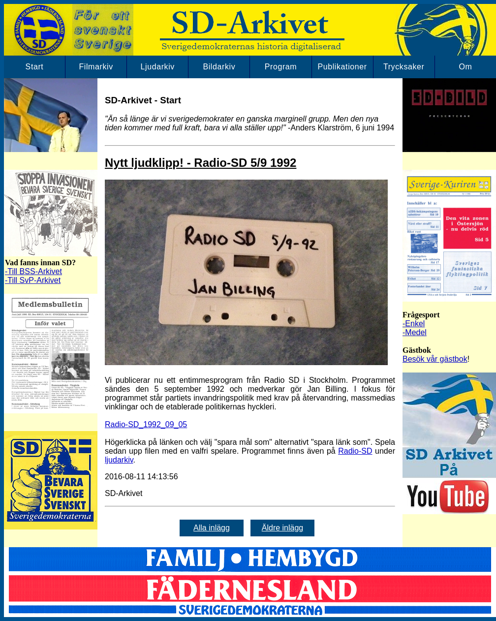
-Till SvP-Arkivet (33, 280)
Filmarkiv (96, 66)
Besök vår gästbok (435, 359)
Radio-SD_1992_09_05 (146, 424)
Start (35, 66)
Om (465, 66)
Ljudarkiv (158, 66)
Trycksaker (404, 66)
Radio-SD (355, 451)
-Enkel (414, 323)
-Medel (415, 332)
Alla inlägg (211, 528)
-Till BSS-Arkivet (33, 271)
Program (281, 66)
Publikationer (342, 66)
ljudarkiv (119, 460)
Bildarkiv (219, 66)
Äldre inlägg (283, 528)
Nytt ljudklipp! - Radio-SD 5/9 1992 (200, 162)
